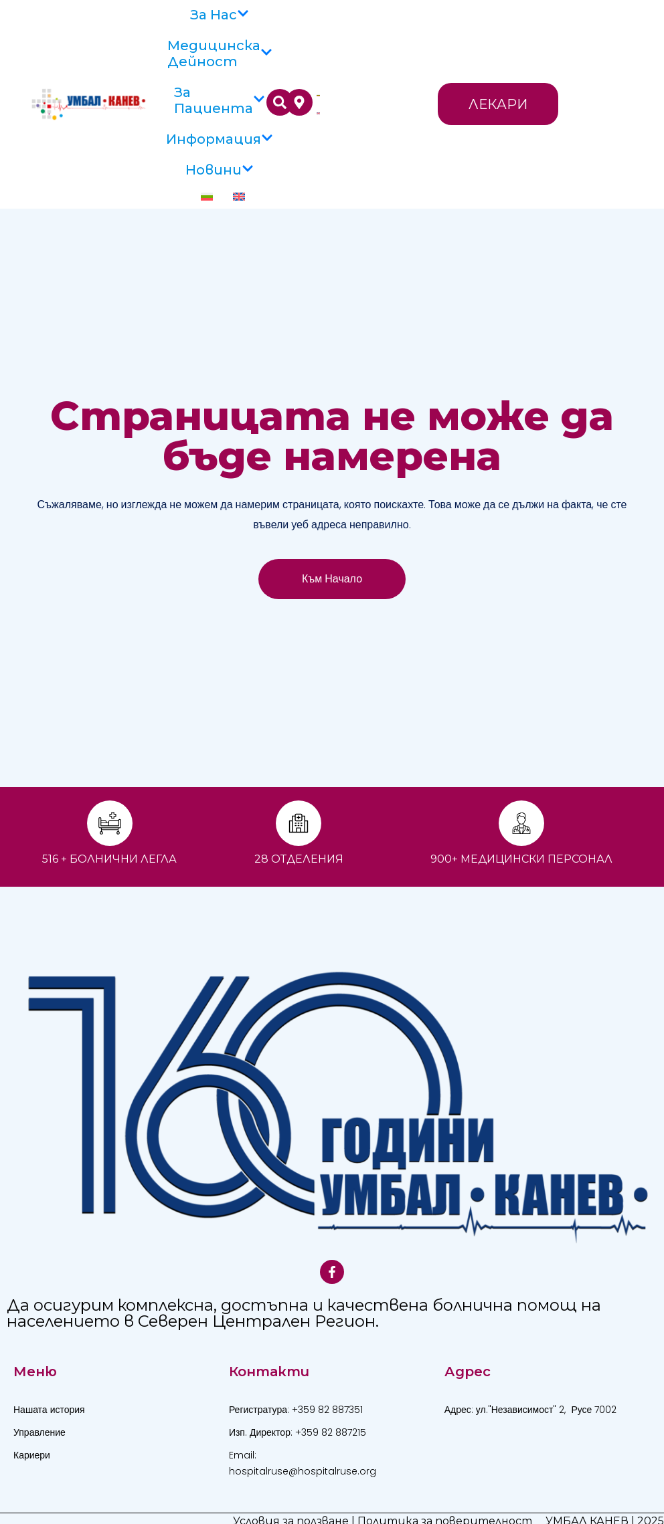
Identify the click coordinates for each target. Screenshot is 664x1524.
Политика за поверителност (444, 1505)
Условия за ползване (291, 1505)
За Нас (219, 15)
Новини (219, 170)
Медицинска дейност (219, 53)
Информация (219, 139)
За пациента (219, 100)
